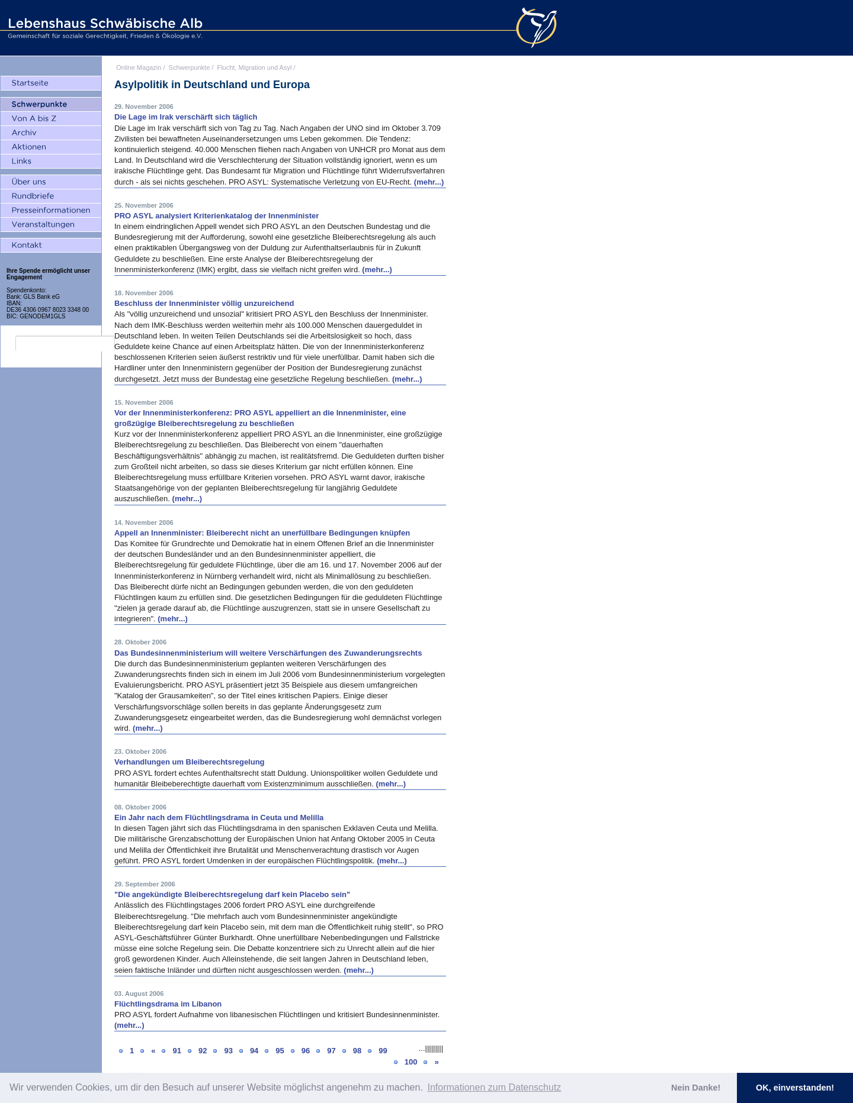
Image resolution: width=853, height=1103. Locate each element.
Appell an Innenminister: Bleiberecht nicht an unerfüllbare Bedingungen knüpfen (262, 532)
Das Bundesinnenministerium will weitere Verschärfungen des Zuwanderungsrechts (268, 653)
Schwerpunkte (189, 67)
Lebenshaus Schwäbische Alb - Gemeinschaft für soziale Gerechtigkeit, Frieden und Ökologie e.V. (103, 28)
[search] (65, 343)
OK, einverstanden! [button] (795, 1087)
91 (176, 1050)
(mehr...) (429, 182)
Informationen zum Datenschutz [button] (494, 1087)
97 (331, 1050)
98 (357, 1050)
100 (411, 1061)
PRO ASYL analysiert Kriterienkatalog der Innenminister (216, 215)
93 (228, 1050)
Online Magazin (138, 67)
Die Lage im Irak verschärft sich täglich (185, 116)
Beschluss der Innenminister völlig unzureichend (204, 303)
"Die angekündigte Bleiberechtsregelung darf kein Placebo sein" (232, 894)
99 (383, 1050)
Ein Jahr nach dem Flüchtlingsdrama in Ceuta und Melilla (218, 817)
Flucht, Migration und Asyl (254, 67)
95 (279, 1050)
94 (254, 1050)
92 (202, 1050)
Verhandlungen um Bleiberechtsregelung (189, 761)
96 (306, 1050)
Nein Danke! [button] (695, 1087)
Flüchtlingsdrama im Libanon (168, 1003)
